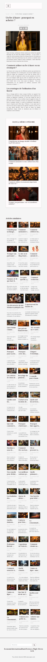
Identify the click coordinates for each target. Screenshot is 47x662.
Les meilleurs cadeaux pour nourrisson (23, 474)
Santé (24, 649)
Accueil (7, 14)
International (17, 649)
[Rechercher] (21, 644)
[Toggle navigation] (8, 5)
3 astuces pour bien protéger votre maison (23, 523)
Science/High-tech (32, 650)
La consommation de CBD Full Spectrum (34, 524)
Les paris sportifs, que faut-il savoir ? (24, 280)
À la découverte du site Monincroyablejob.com (15, 306)
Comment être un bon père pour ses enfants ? (23, 451)
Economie (8, 649)
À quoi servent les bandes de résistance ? (31, 306)
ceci (18, 84)
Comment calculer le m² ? (35, 256)
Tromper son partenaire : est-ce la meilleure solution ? (23, 203)
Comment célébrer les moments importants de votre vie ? (23, 182)
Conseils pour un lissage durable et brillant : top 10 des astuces (23, 142)
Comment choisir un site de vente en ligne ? (34, 547)
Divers (12, 14)
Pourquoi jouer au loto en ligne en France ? (11, 355)
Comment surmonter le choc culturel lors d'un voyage (23, 162)
